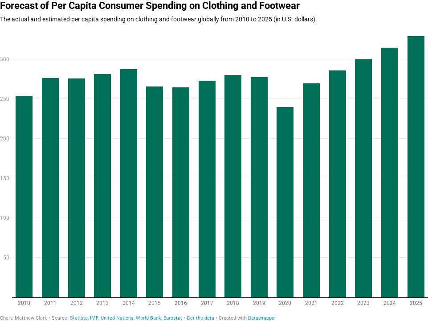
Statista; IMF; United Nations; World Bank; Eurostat (126, 318)
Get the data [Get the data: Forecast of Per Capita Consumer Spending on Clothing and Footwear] (200, 318)
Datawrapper (262, 318)
